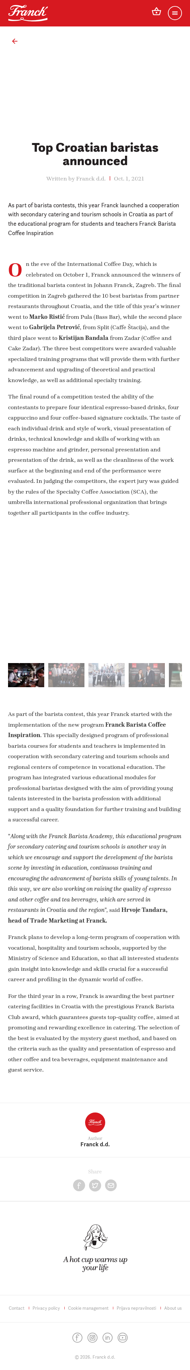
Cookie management (88, 1308)
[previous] (23, 597)
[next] (166, 597)
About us (173, 1308)
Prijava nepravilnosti (136, 1308)
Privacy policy (46, 1308)
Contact (16, 1308)
